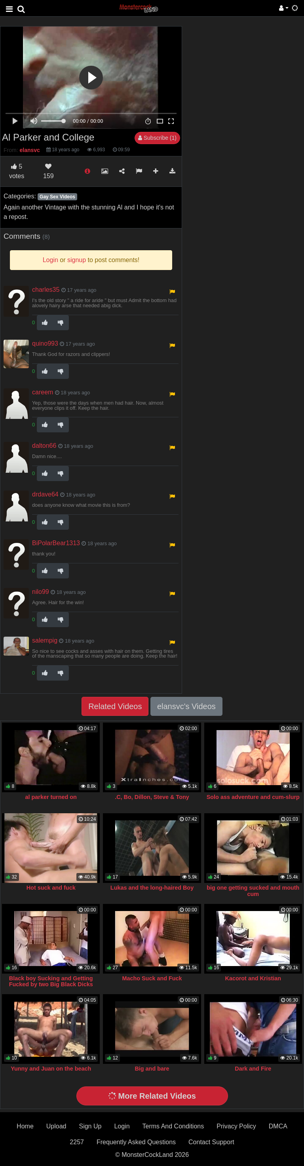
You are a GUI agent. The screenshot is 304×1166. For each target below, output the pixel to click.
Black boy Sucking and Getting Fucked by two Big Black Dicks (51, 981)
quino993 (45, 343)
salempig (44, 640)
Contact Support (211, 1142)
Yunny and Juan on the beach (51, 1068)
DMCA (278, 1126)
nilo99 (40, 591)
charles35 (45, 289)
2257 (77, 1142)
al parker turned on (51, 797)
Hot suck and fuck (51, 887)
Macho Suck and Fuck (152, 978)
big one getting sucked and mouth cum (253, 890)
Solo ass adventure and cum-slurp (253, 797)
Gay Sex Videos (57, 197)
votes (16, 171)
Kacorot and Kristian (253, 978)
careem (42, 392)
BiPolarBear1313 (56, 543)
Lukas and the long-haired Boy (152, 887)
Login (121, 1126)
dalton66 (44, 445)
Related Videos (115, 706)
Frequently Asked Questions (136, 1142)
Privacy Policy (236, 1126)
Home (25, 1126)
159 (48, 171)
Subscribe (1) (157, 138)
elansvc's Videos (186, 706)
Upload (56, 1126)
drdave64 (45, 494)
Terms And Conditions (173, 1126)
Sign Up (90, 1126)
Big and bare (152, 1068)
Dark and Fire (253, 1068)
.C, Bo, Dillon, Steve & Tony (152, 797)
